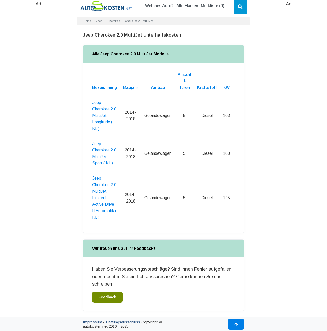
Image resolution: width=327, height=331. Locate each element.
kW (227, 87)
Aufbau (158, 87)
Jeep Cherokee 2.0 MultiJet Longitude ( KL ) (104, 115)
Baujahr (130, 87)
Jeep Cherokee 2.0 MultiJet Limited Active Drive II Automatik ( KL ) (104, 198)
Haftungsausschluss (123, 322)
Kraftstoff (207, 87)
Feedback (107, 297)
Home (87, 20)
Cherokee (113, 20)
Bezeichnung (104, 87)
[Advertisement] (38, 84)
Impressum (92, 322)
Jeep (99, 20)
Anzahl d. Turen (184, 81)
